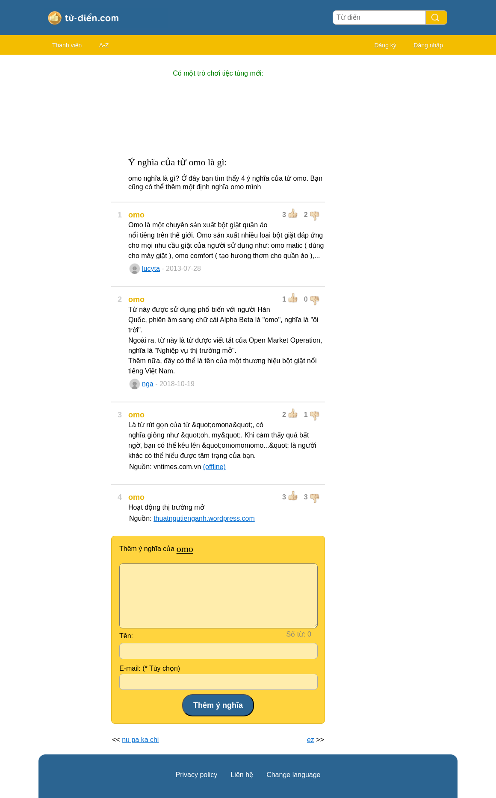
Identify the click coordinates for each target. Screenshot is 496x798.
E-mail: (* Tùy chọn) (149, 668)
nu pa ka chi (140, 739)
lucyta (151, 268)
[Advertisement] (72, 188)
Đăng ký (385, 45)
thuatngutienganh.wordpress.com (204, 518)
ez (310, 739)
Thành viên (67, 45)
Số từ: (296, 634)
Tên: (126, 636)
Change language (293, 774)
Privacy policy (197, 774)
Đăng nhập (428, 45)
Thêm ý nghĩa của (156, 548)
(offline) (214, 466)
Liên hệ (241, 774)
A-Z (104, 45)
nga (148, 383)
